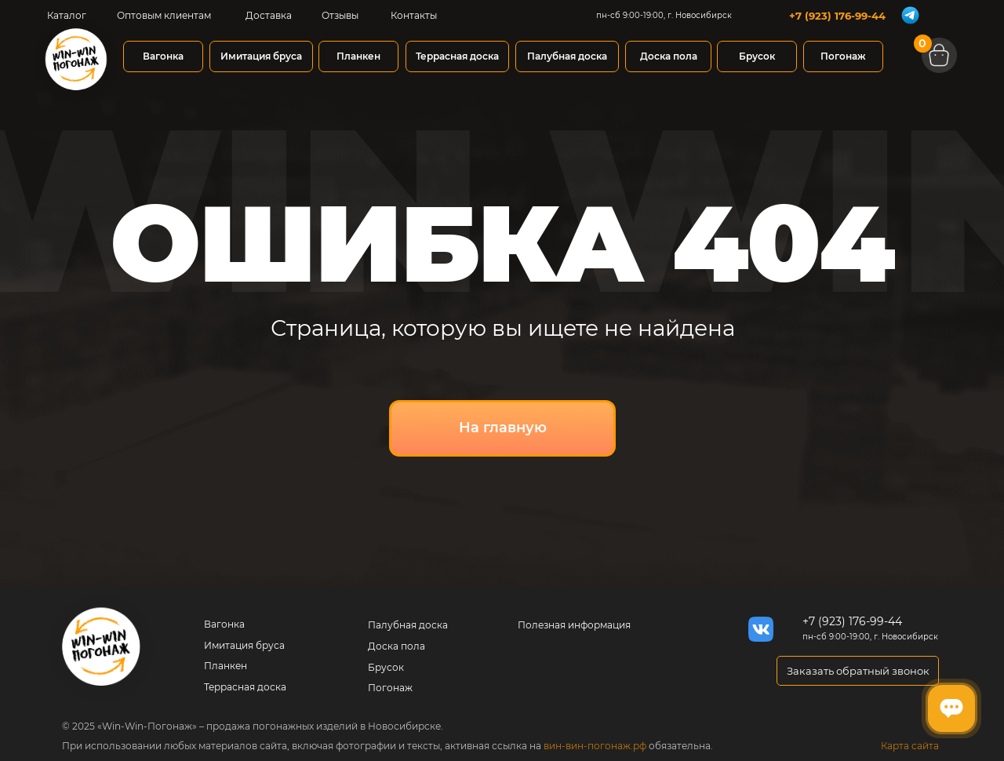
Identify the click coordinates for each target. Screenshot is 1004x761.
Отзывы (340, 15)
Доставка (269, 15)
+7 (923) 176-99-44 (837, 15)
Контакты (414, 15)
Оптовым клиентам (164, 15)
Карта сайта (910, 746)
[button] (858, 671)
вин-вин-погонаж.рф (595, 746)
